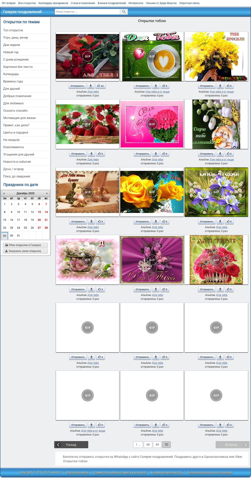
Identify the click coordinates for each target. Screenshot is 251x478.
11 (25, 212)
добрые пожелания (17, 96)
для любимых (13, 103)
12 (32, 212)
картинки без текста (18, 67)
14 (46, 212)
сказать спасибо (15, 110)
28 (46, 227)
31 (18, 235)
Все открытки (27, 3)
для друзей (11, 89)
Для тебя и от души (157, 91)
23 (11, 227)
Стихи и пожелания (83, 3)
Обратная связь (189, 3)
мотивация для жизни (19, 118)
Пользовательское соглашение (209, 472)
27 (39, 227)
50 (166, 444)
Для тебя (93, 91)
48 (148, 444)
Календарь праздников (53, 3)
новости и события (17, 162)
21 (46, 219)
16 (11, 219)
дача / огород (13, 169)
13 (39, 212)
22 (4, 227)
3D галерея (9, 3)
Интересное (136, 3)
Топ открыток (13, 30)
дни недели (11, 45)
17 (18, 219)
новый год (10, 52)
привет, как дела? (16, 125)
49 (157, 444)
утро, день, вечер (15, 37)
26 (32, 227)
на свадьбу (11, 140)
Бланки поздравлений (112, 3)
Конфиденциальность (167, 472)
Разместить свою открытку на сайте (120, 472)
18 (25, 219)
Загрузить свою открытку (23, 251)
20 (39, 219)
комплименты (13, 147)
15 (4, 219)
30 (11, 235)
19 (32, 219)
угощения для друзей (18, 154)
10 (18, 212)
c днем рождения (16, 59)
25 (25, 227)
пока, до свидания (16, 176)
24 (18, 227)
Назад (71, 445)
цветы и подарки (15, 132)
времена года (13, 81)
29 (4, 235)
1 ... (138, 444)
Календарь (11, 74)
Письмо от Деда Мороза (161, 3)
